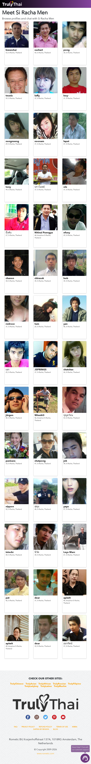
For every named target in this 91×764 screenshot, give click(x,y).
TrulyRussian (59, 684)
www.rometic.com (45, 754)
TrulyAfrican (44, 684)
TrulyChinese (17, 684)
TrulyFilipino (74, 684)
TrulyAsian (31, 684)
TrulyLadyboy (31, 686)
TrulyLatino (46, 686)
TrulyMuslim (60, 686)
